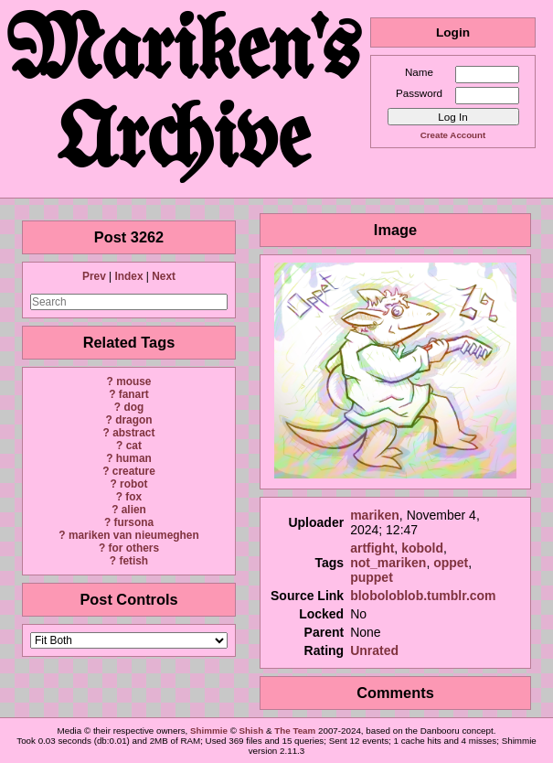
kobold (422, 548)
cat (134, 445)
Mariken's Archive (184, 99)
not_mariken (388, 562)
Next (163, 276)
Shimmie (209, 730)
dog (133, 407)
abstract (133, 432)
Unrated (374, 650)
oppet (450, 562)
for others (134, 548)
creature (133, 471)
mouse (133, 381)
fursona (133, 522)
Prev (94, 276)
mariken (374, 515)
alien (134, 509)
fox (133, 496)
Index (128, 276)
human (134, 458)
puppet (371, 577)
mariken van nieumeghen (134, 535)
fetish (133, 560)
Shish (251, 730)
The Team (294, 730)
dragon (133, 420)
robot (133, 484)
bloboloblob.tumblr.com (422, 595)
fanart (134, 394)
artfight (372, 548)
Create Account (452, 135)
